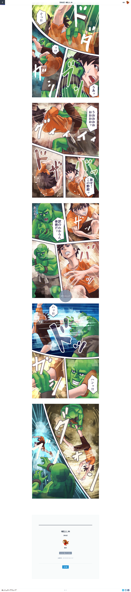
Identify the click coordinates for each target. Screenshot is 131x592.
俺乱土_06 (65, 531)
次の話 (65, 567)
